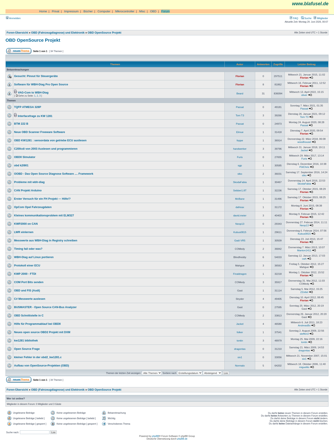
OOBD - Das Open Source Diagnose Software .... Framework (53, 173)
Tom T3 (240, 115)
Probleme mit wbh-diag (29, 182)
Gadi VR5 (239, 240)
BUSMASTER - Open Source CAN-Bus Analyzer (45, 307)
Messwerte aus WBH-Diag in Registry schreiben (45, 240)
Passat (240, 107)
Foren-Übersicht (17, 32)
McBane (240, 198)
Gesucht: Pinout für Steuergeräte (36, 76)
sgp (240, 165)
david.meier (239, 215)
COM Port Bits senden (28, 282)
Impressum (71, 11)
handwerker (240, 148)
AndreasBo (304, 325)
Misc (142, 11)
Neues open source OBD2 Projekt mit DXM (42, 332)
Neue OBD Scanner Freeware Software (39, 132)
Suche (306, 18)
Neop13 (239, 223)
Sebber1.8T (240, 190)
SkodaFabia (240, 182)
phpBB (155, 436)
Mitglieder (321, 18)
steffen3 (304, 333)
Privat (55, 11)
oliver (304, 94)
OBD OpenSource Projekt (104, 32)
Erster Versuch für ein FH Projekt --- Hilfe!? (42, 198)
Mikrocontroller (124, 11)
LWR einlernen (23, 232)
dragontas (240, 348)
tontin (240, 340)
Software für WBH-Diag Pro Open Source (41, 84)
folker (240, 332)
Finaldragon (240, 273)
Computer (103, 11)
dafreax (240, 207)
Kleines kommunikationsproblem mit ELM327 (44, 215)
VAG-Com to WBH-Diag (33, 92)
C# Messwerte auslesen (29, 298)
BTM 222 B (21, 123)
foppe (240, 140)
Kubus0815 (239, 232)
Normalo (240, 365)
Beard (240, 93)
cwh (304, 258)
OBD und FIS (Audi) (27, 290)
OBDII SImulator (24, 157)
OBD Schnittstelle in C (28, 315)
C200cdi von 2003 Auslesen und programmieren (46, 148)
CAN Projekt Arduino (28, 190)
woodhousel (304, 141)
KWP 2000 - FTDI (25, 273)
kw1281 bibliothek (26, 340)
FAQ (294, 18)
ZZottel (304, 292)
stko (240, 173)
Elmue (240, 132)
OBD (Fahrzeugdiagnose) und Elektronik (58, 32)
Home (43, 11)
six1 (240, 357)
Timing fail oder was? (28, 248)
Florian (240, 76)
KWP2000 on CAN (26, 223)
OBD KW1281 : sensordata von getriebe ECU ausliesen (50, 140)
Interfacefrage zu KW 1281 (35, 116)
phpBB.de (182, 438)
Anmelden (13, 18)
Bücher (88, 11)
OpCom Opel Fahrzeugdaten (33, 207)
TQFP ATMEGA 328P (27, 107)
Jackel (304, 150)
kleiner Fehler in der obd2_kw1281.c (38, 357)
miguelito (304, 367)
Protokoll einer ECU (27, 265)
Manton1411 (304, 250)
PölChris (304, 166)
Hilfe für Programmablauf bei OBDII (37, 323)
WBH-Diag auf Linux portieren (34, 257)
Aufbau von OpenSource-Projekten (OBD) (41, 365)
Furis (240, 157)
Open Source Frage (27, 348)
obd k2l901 (21, 165)
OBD (153, 11)
